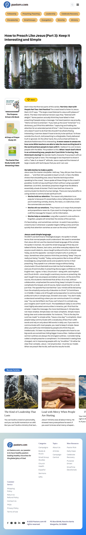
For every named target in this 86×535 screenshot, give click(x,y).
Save (31, 100)
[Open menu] (78, 5)
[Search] (72, 5)
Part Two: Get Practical (40, 109)
